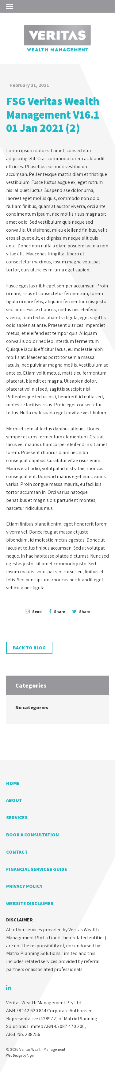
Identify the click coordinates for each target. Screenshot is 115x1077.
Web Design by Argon (20, 1055)
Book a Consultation (32, 834)
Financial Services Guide (36, 869)
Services (17, 817)
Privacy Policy (24, 886)
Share (57, 611)
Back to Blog (29, 647)
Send (33, 611)
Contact (17, 852)
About (14, 800)
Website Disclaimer (30, 903)
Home (13, 783)
